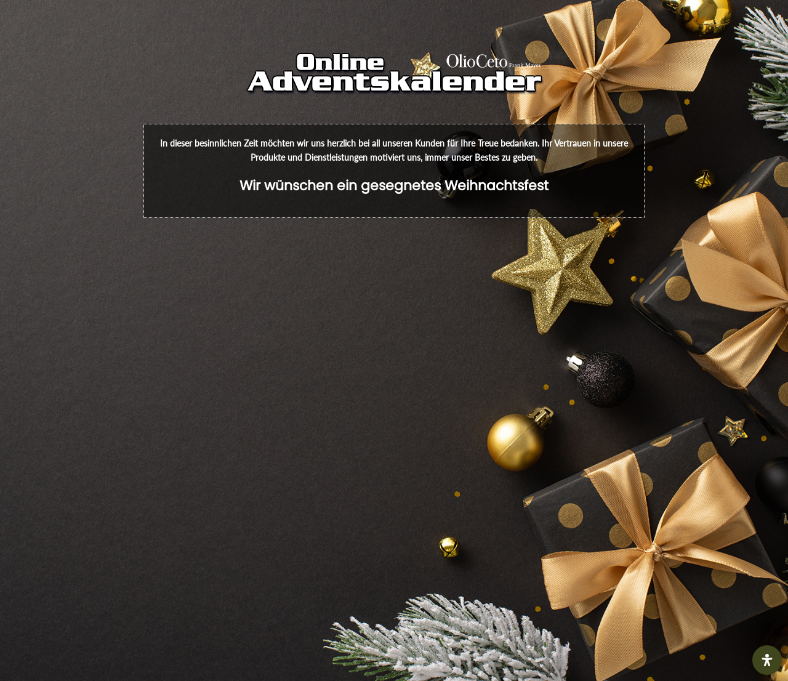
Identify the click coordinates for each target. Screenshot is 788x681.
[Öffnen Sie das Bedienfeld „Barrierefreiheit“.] (767, 660)
